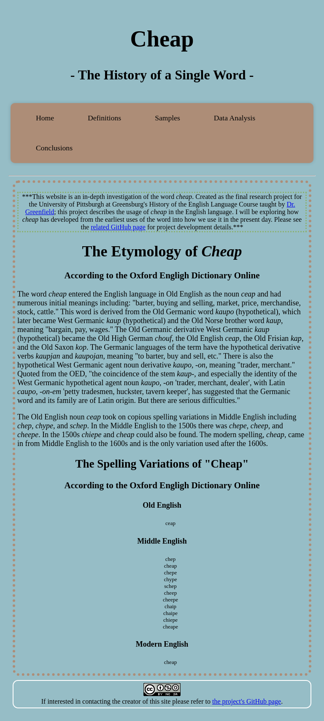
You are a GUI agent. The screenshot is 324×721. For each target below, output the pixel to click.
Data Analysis (234, 118)
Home (45, 118)
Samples (167, 118)
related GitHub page (118, 227)
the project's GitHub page (246, 701)
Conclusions (54, 148)
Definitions (104, 118)
